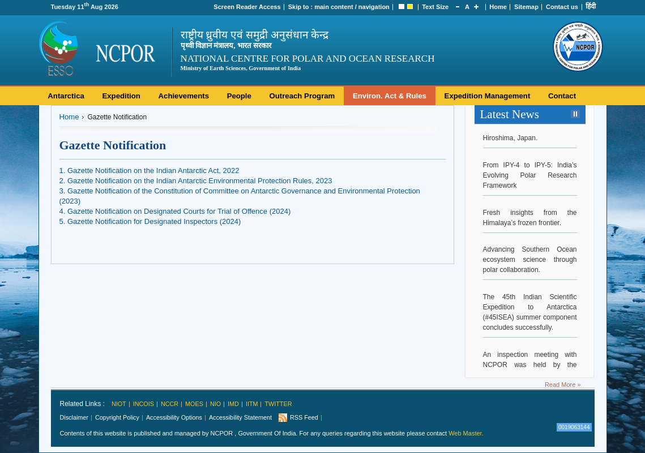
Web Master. (466, 433)
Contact (562, 96)
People (239, 96)
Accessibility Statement (240, 417)
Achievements (184, 96)
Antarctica (66, 96)
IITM (252, 403)
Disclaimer (74, 417)
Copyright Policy (117, 417)
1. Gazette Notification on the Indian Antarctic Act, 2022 (149, 170)
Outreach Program (302, 96)
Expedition (121, 96)
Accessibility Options (174, 417)
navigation (374, 6)
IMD (233, 403)
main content (333, 6)
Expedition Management (488, 96)
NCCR (169, 403)
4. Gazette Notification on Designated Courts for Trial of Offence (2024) (175, 211)
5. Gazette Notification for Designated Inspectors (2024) (150, 221)
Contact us (562, 6)
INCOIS (143, 403)
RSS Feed (304, 417)
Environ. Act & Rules (389, 96)
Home (498, 6)
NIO (215, 403)
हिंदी (591, 6)
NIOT (119, 403)
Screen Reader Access (246, 6)
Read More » (563, 384)
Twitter (278, 403)
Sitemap (526, 6)
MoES (194, 403)
